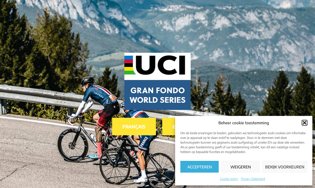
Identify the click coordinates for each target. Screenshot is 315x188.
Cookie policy (229, 179)
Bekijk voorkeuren (284, 166)
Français (133, 127)
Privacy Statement (253, 179)
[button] (304, 122)
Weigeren (240, 166)
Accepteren (199, 166)
